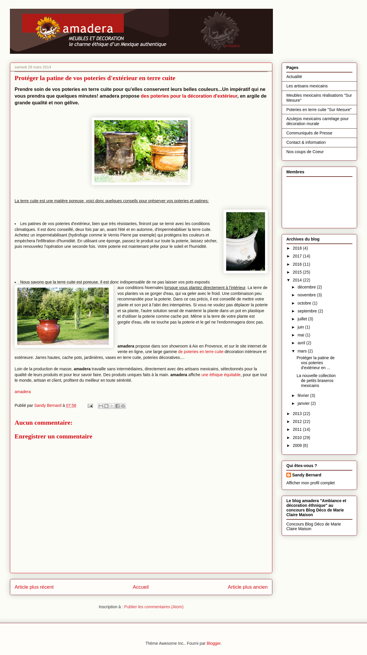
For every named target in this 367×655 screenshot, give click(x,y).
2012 (298, 421)
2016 (298, 264)
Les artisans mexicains (307, 86)
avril (301, 343)
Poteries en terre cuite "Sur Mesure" (319, 109)
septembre (307, 311)
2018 (298, 248)
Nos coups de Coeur (305, 151)
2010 (298, 437)
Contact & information (306, 142)
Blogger (213, 643)
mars (302, 351)
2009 (298, 445)
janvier (304, 403)
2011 (298, 429)
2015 (298, 272)
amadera (23, 391)
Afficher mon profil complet (310, 483)
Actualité (294, 76)
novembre (307, 295)
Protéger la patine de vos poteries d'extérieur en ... (316, 362)
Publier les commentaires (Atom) (154, 606)
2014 (298, 280)
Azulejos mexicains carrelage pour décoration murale (317, 121)
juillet (302, 319)
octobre (304, 303)
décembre (307, 287)
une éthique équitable (220, 374)
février (303, 395)
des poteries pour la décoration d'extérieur (189, 95)
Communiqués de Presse (309, 133)
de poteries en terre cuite (201, 351)
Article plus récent (34, 587)
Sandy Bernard (306, 475)
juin (301, 327)
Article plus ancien (248, 587)
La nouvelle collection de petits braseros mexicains (316, 380)
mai (301, 335)
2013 (298, 413)
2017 (298, 256)
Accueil (141, 587)
